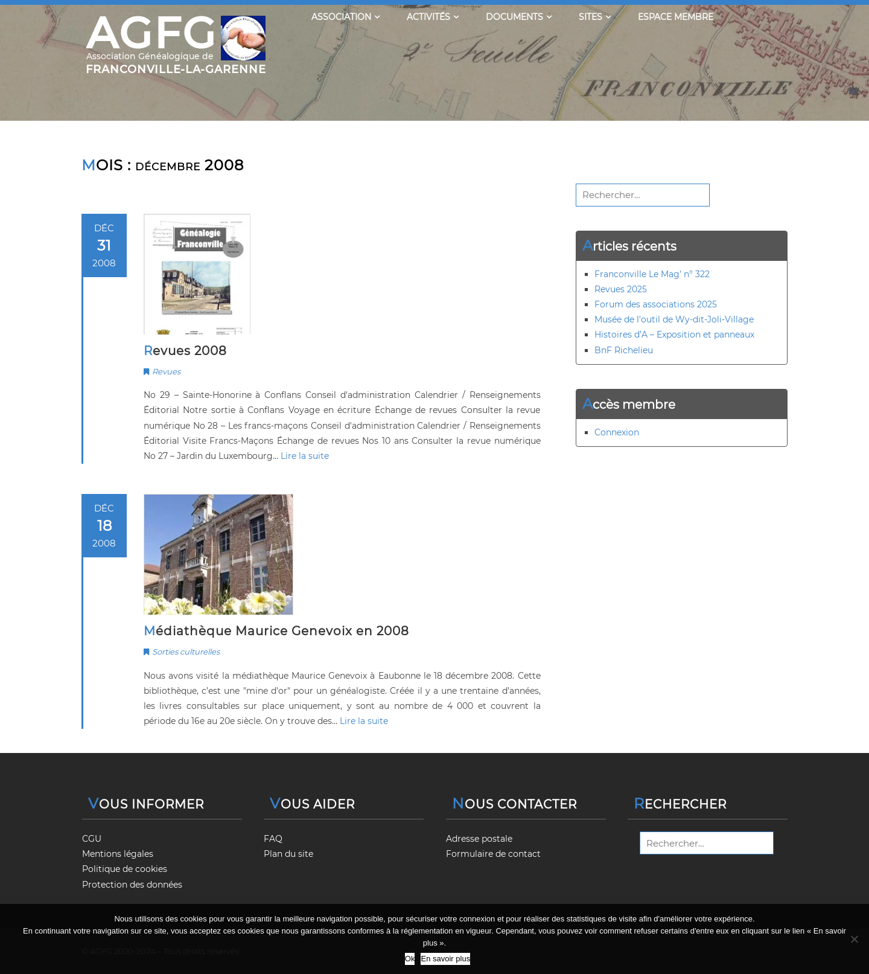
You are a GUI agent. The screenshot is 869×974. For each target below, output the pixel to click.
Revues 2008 (185, 351)
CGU (91, 838)
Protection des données (132, 884)
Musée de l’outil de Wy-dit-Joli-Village (674, 319)
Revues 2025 (620, 289)
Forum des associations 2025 (655, 304)
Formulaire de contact (493, 853)
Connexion (616, 432)
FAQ (273, 838)
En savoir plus (445, 958)
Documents (519, 16)
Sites (595, 16)
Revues (166, 371)
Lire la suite (305, 455)
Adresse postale (479, 838)
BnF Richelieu (623, 350)
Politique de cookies (124, 868)
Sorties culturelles (186, 651)
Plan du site (288, 853)
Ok (410, 958)
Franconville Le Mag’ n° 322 (652, 274)
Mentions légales (117, 853)
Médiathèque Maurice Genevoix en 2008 (276, 631)
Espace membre (675, 16)
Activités (433, 16)
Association (345, 16)
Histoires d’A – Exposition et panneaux (674, 334)
